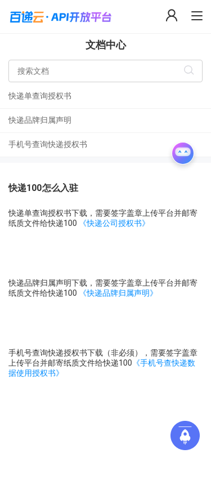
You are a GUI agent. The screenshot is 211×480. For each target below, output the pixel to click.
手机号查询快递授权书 (47, 144)
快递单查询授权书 (39, 95)
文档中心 (106, 45)
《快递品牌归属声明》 (118, 292)
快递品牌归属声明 (39, 120)
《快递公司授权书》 (114, 223)
